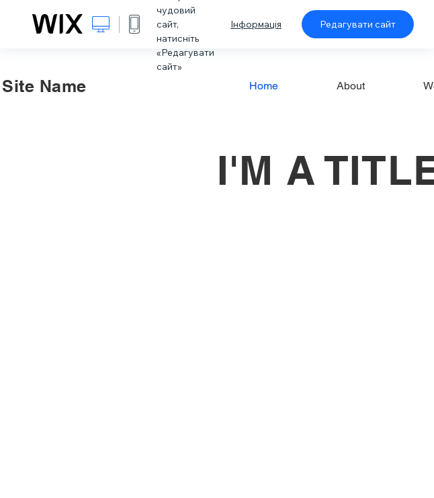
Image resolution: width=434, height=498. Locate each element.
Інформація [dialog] (255, 24)
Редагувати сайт (358, 24)
